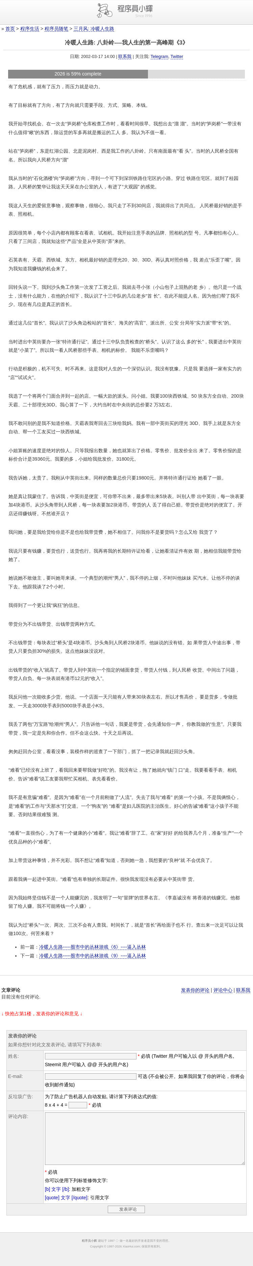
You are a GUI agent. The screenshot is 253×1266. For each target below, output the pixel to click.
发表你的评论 (195, 990)
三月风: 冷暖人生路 (94, 28)
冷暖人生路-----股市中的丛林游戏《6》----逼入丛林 (92, 947)
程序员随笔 (56, 28)
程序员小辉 (89, 1251)
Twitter (177, 56)
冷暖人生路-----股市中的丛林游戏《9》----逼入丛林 (92, 955)
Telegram (159, 56)
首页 (10, 28)
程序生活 (29, 28)
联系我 (124, 56)
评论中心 (222, 990)
